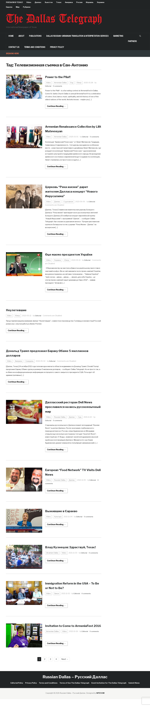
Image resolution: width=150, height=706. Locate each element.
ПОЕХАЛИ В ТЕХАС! (14, 2)
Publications (35, 36)
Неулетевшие (17, 310)
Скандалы (29, 361)
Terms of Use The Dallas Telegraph (74, 690)
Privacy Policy (57, 47)
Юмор (79, 83)
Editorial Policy (17, 690)
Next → (64, 666)
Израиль (89, 2)
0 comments (58, 86)
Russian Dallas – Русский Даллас (75, 683)
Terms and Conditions (34, 47)
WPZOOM (100, 700)
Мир (17, 7)
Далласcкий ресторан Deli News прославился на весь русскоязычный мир (72, 406)
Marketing (118, 36)
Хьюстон (49, 2)
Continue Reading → (56, 106)
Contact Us (13, 47)
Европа (9, 7)
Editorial (48, 86)
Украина (100, 2)
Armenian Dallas (60, 83)
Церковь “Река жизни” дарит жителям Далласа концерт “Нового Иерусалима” (69, 191)
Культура (57, 517)
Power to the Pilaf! (60, 77)
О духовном (68, 202)
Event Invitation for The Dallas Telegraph (108, 690)
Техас (58, 2)
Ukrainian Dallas (52, 557)
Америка (69, 2)
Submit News (134, 690)
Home (11, 36)
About (21, 36)
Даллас (38, 2)
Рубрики (26, 7)
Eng (71, 83)
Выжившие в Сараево (63, 511)
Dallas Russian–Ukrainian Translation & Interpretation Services (77, 36)
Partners (132, 41)
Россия (79, 2)
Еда (79, 417)
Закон (56, 596)
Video (28, 2)
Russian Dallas (60, 417)
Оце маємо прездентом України (71, 254)
